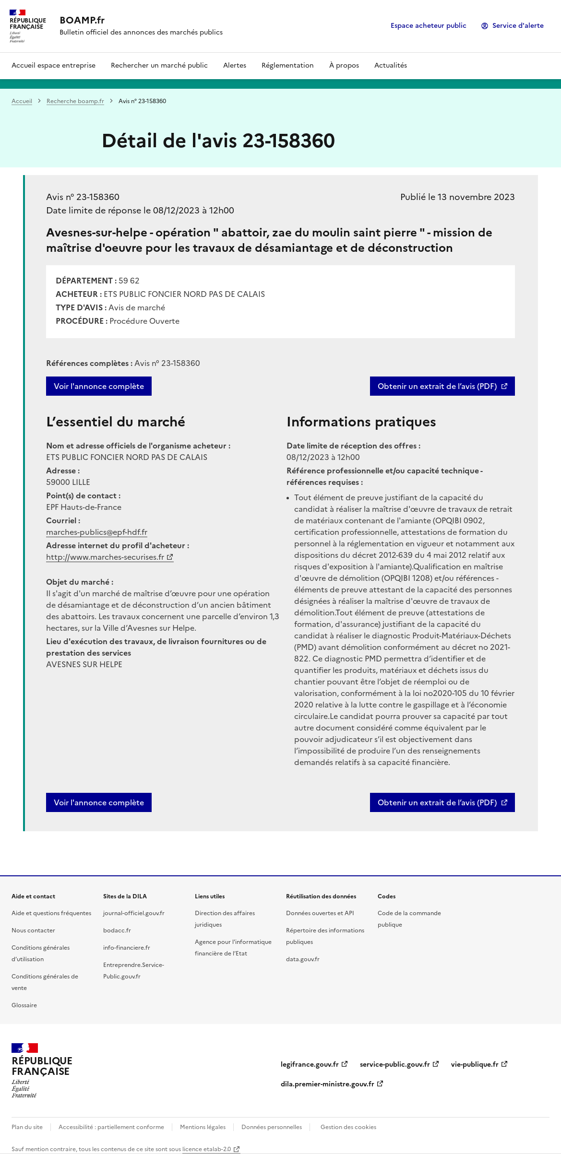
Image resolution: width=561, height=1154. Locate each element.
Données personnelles (271, 1127)
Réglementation (288, 65)
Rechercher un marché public (159, 65)
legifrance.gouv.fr (310, 1065)
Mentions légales (203, 1127)
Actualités (390, 65)
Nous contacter (33, 930)
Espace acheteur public (428, 26)
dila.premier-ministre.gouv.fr (327, 1084)
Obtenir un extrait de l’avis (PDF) (437, 386)
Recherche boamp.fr (75, 101)
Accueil (22, 101)
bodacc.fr (117, 930)
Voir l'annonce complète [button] (99, 802)
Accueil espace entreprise (53, 65)
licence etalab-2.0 (206, 1149)
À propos (344, 65)
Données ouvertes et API (320, 913)
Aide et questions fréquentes (51, 913)
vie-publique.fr (475, 1065)
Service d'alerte (518, 26)
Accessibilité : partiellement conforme (111, 1127)
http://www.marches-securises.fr (105, 557)
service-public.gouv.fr (395, 1065)
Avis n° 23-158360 (82, 196)
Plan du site (27, 1127)
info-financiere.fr (126, 947)
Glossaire (24, 1005)
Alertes (234, 65)
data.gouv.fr (303, 959)
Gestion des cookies (348, 1127)
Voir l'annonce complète (99, 386)
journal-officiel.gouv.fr (134, 913)
